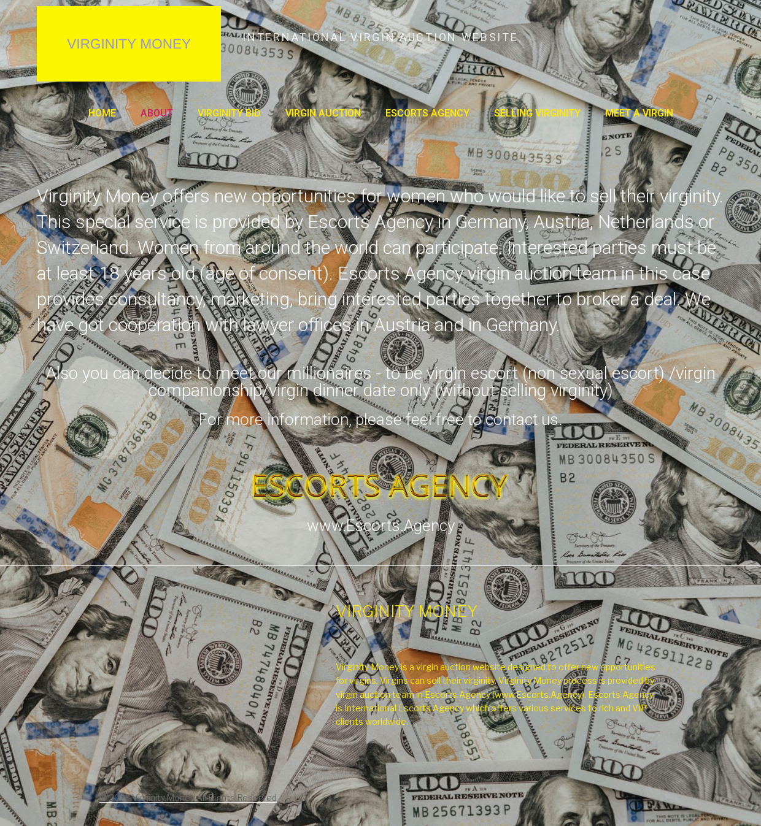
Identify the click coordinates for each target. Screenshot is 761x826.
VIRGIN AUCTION (323, 113)
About (157, 113)
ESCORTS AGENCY (427, 113)
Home (102, 113)
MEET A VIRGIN (639, 113)
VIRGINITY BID (229, 113)
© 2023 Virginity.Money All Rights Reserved (188, 797)
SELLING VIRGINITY (537, 113)
